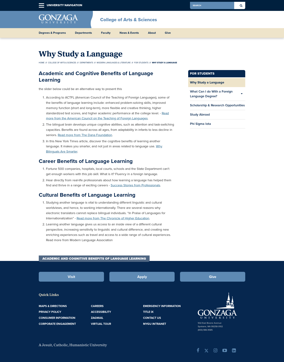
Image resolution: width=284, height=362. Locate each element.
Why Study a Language (207, 82)
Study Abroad (200, 115)
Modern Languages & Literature (114, 62)
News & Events (129, 33)
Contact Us (152, 318)
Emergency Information (162, 306)
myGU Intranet (154, 324)
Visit (71, 276)
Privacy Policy (50, 312)
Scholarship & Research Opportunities (217, 105)
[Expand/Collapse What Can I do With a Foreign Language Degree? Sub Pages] (241, 94)
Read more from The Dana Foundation (85, 135)
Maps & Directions (53, 306)
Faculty (105, 33)
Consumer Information (57, 318)
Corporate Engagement (57, 324)
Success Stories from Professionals (135, 185)
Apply (142, 276)
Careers (97, 306)
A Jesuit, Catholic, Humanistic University (73, 345)
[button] (41, 5)
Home (41, 62)
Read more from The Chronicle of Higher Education (113, 218)
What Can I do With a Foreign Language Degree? (211, 94)
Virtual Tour (101, 324)
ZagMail (97, 318)
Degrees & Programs (52, 33)
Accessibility (101, 312)
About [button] (152, 33)
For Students (141, 62)
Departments (83, 33)
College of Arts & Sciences (128, 19)
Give (168, 33)
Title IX (148, 312)
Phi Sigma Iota (200, 123)
